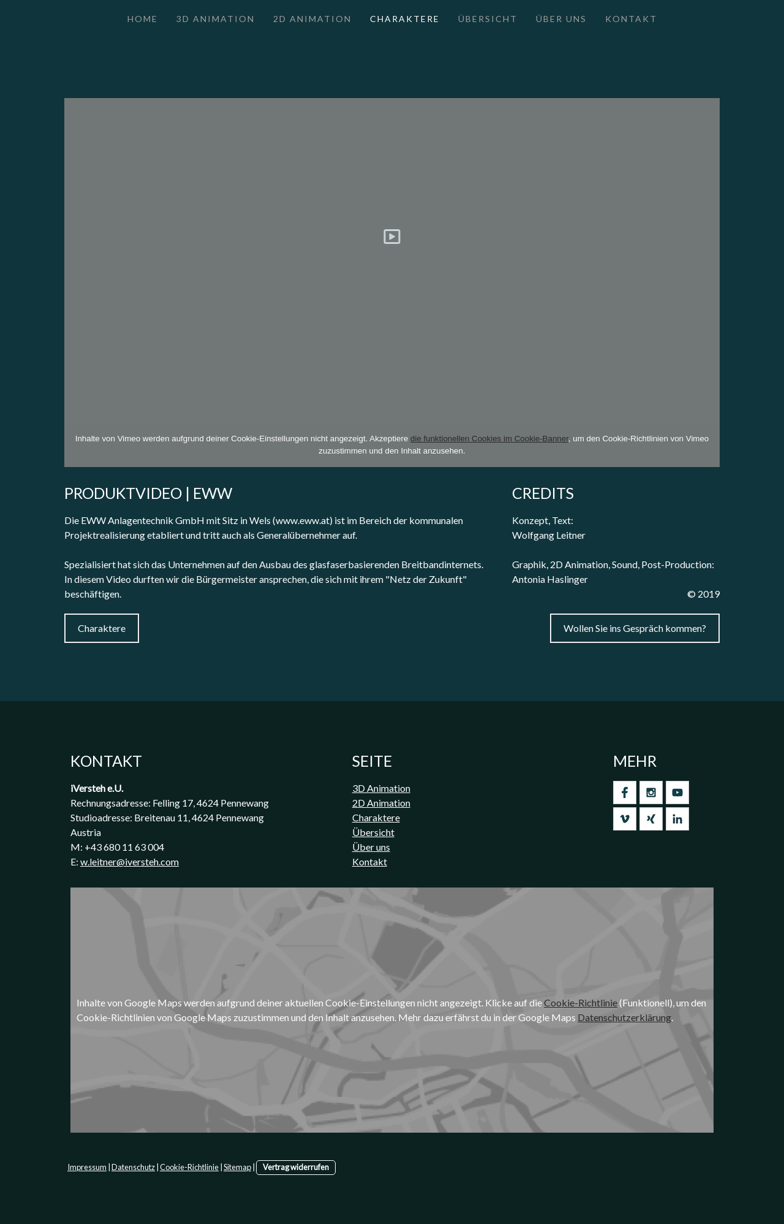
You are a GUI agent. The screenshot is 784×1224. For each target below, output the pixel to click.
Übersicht (488, 18)
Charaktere (405, 18)
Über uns (371, 847)
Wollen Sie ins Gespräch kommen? (635, 628)
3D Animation (215, 18)
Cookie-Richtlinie (580, 1002)
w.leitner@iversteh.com (129, 861)
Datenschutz (133, 1167)
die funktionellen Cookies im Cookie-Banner (489, 438)
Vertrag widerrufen (296, 1167)
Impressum (87, 1167)
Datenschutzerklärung (624, 1017)
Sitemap (237, 1167)
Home (142, 18)
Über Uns (561, 18)
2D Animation (312, 18)
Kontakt (631, 18)
